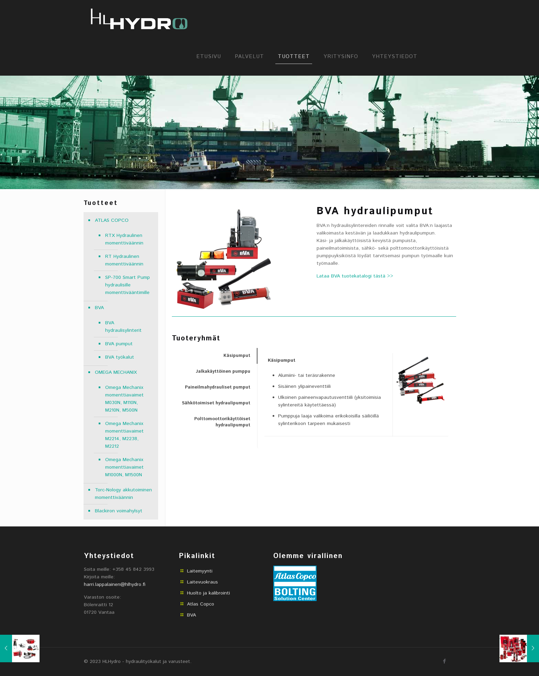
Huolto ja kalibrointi (208, 593)
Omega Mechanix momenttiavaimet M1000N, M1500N (124, 467)
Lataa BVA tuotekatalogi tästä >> (355, 276)
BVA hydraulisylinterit (123, 326)
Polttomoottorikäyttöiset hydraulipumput (222, 422)
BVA (99, 307)
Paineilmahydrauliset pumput (217, 387)
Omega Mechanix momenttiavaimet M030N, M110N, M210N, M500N (124, 399)
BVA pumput (119, 343)
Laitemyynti (199, 571)
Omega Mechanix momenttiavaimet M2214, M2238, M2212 (124, 435)
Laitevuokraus (202, 582)
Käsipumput (236, 355)
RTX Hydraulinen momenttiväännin (124, 239)
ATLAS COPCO (112, 220)
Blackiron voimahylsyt (118, 511)
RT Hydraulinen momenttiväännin (124, 260)
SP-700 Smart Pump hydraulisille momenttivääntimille (127, 285)
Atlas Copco (200, 604)
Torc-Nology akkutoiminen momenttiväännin (123, 494)
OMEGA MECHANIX (116, 372)
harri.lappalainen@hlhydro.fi (114, 584)
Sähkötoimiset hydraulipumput (216, 403)
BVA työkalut (119, 357)
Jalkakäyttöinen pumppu (223, 371)
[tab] (214, 356)
